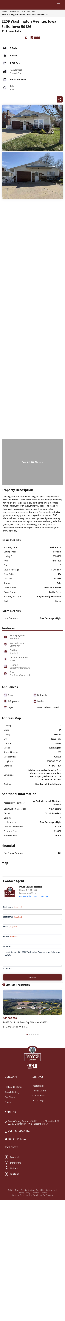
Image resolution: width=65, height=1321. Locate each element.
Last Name (12, 916)
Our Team (10, 1097)
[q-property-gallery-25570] (32, 127)
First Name (12, 907)
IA (22, 11)
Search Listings (12, 1092)
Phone (10, 936)
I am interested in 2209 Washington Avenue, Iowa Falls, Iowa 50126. (32, 957)
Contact (8, 1102)
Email (10, 926)
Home (4, 11)
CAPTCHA (7, 968)
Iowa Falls (30, 11)
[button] (27, 1034)
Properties (14, 11)
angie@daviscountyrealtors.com (33, 896)
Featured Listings (13, 1086)
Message (7, 946)
